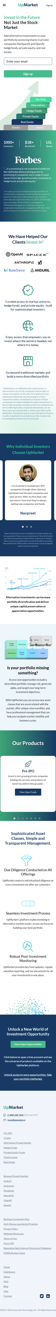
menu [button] (4, 5)
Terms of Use (10, 1238)
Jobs (6, 1291)
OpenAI (8, 1200)
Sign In (49, 5)
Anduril (7, 1180)
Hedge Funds (10, 1147)
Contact (8, 1296)
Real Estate (9, 1162)
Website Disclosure (14, 1233)
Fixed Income (10, 1157)
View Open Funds (28, 792)
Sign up (28, 74)
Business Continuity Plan (16, 1219)
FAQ (6, 1281)
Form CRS (9, 1243)
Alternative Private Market (17, 1142)
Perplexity (9, 1190)
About (7, 1276)
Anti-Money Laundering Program (21, 1223)
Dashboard (9, 1271)
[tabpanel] (28, 490)
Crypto (7, 1137)
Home (7, 1267)
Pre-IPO (8, 1133)
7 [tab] (39, 818)
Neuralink (9, 1195)
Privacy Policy (11, 1228)
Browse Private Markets (16, 1176)
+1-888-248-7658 (15, 1115)
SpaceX (7, 1205)
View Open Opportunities (28, 1044)
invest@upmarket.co (16, 1120)
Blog (6, 1286)
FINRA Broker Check (14, 1252)
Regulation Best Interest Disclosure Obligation (27, 1248)
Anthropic (9, 1185)
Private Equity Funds (14, 1152)
